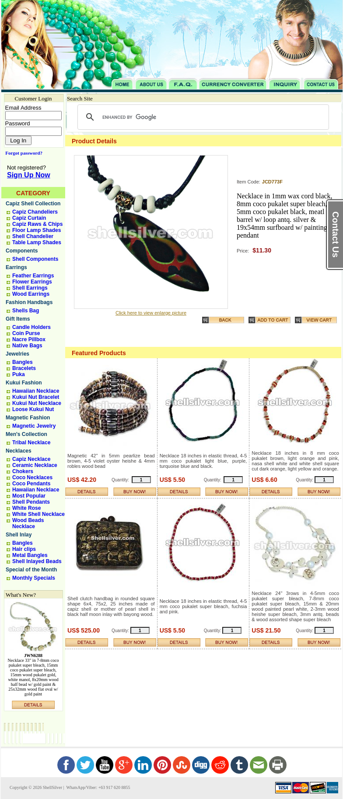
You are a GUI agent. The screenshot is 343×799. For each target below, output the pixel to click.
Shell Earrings (30, 288)
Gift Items (18, 319)
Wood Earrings (30, 294)
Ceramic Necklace (34, 465)
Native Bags (27, 345)
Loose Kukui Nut (33, 409)
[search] (201, 117)
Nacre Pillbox (29, 339)
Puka (18, 374)
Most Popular (29, 496)
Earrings (16, 267)
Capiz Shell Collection (33, 204)
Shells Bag (25, 311)
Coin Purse (26, 333)
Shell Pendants (31, 502)
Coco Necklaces (32, 477)
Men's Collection (26, 434)
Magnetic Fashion (28, 418)
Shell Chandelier (32, 236)
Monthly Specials (33, 578)
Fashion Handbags (29, 302)
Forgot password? (22, 153)
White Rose (26, 508)
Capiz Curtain (29, 218)
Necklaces (19, 451)
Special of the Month (31, 570)
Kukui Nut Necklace (36, 403)
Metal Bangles (30, 555)
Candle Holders (31, 327)
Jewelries (17, 354)
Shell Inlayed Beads (37, 561)
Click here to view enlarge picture (151, 312)
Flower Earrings (32, 282)
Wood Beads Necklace (28, 523)
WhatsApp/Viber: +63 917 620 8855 (97, 787)
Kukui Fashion (24, 383)
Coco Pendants (31, 484)
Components (22, 251)
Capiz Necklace (31, 459)
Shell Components (35, 259)
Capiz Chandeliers (35, 212)
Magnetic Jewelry (34, 426)
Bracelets (24, 368)
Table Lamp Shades (36, 242)
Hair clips (24, 549)
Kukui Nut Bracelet (35, 397)
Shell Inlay (19, 535)
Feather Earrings (33, 276)
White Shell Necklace (38, 514)
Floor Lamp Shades (36, 230)
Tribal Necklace (31, 442)
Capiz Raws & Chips (37, 224)
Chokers (22, 471)
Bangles (22, 362)
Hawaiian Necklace (35, 391)
